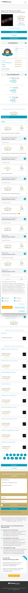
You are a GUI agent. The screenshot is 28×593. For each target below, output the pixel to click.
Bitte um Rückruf (6, 505)
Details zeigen (21, 304)
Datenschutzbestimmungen (13, 512)
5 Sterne (16, 48)
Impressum (24, 588)
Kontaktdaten (17, 43)
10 (12, 458)
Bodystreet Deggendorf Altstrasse (9, 407)
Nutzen (3, 64)
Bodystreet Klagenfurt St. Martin (9, 372)
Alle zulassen (7, 307)
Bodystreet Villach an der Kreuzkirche (10, 360)
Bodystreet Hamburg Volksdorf (8, 442)
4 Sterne (16, 50)
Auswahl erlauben (20, 307)
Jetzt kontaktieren (14, 38)
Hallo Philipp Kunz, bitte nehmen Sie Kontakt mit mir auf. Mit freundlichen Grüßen (14, 485)
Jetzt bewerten (14, 32)
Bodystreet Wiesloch (6, 384)
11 (16, 458)
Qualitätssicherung (13, 588)
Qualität (4, 60)
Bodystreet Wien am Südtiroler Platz (10, 349)
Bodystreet (4, 333)
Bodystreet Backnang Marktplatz (9, 395)
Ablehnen (22, 311)
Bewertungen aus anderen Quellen (21, 24)
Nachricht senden (14, 508)
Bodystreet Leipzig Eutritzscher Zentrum (10, 430)
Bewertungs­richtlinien (5, 588)
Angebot (4, 66)
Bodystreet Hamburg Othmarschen (9, 419)
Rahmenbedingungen (7, 62)
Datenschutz (19, 588)
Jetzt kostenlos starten (14, 575)
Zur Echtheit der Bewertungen (14, 28)
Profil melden (19, 521)
